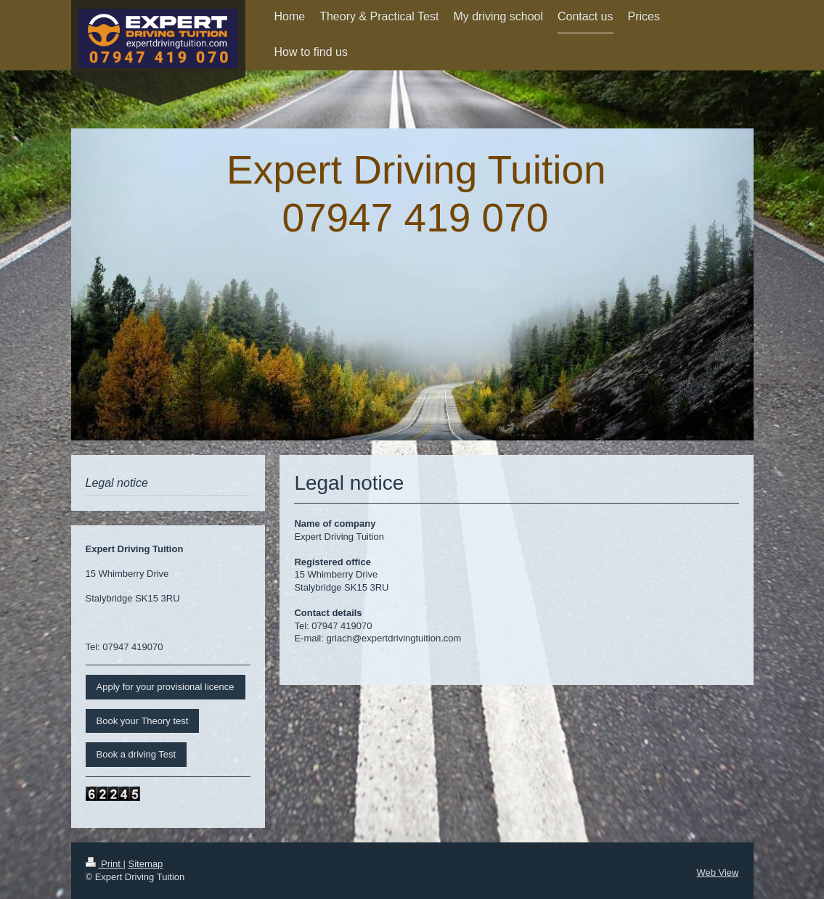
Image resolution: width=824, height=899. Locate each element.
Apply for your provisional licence (165, 686)
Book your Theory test (143, 720)
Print (104, 863)
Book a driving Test (136, 754)
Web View (717, 872)
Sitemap (145, 863)
